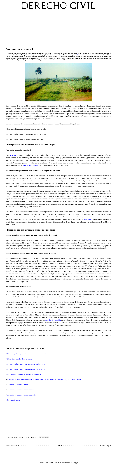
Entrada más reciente (13, 445)
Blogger (75, 463)
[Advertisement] (58, 28)
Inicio (60, 445)
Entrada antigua (105, 445)
